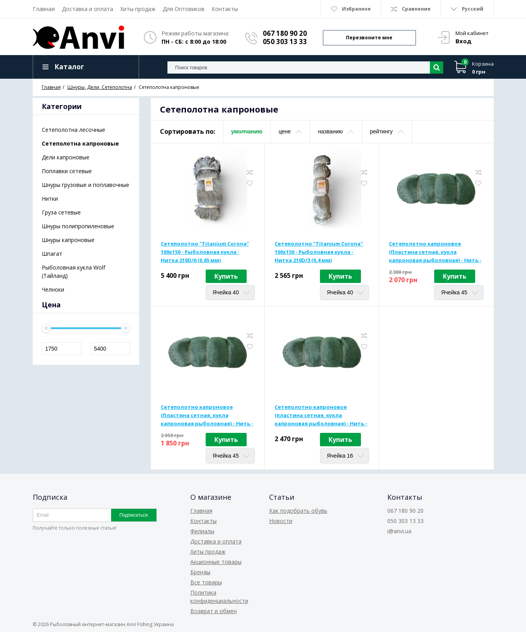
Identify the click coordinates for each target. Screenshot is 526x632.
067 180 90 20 (285, 33)
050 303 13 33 (285, 41)
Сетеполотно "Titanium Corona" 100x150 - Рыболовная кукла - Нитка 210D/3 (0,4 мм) (319, 252)
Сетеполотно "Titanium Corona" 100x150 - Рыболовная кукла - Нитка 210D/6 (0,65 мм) (205, 252)
